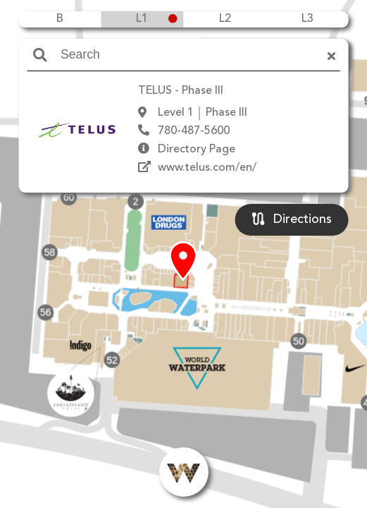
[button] (183, 261)
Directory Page (196, 149)
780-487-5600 (194, 131)
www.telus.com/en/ (207, 168)
